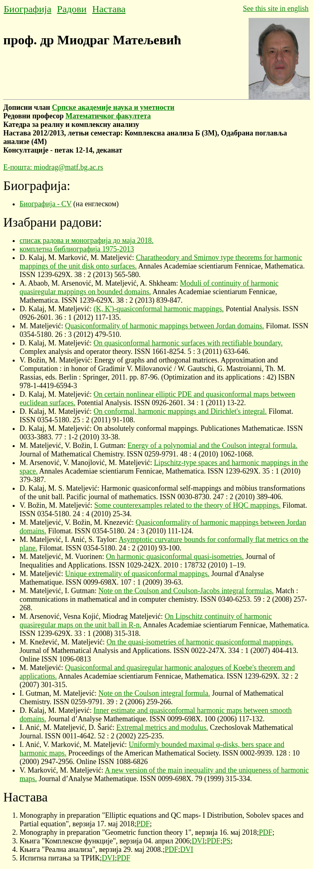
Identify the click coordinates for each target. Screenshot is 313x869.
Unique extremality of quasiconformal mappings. (137, 574)
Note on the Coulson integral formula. (154, 693)
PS (227, 841)
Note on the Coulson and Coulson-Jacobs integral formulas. (185, 591)
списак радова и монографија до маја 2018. (87, 240)
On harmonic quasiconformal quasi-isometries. (175, 556)
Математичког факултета (108, 116)
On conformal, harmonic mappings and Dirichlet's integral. (180, 411)
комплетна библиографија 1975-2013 (77, 249)
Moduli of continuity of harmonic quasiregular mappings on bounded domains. (149, 287)
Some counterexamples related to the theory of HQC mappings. (187, 505)
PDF (143, 824)
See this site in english (276, 8)
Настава (109, 9)
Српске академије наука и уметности (113, 107)
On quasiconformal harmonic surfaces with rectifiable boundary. (187, 343)
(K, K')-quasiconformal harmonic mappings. (158, 309)
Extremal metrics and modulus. (162, 727)
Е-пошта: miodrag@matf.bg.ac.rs (53, 167)
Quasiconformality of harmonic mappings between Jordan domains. (164, 326)
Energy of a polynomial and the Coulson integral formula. (213, 445)
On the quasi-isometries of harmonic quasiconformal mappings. (199, 642)
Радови (71, 9)
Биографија (27, 9)
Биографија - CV (45, 204)
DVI (198, 841)
